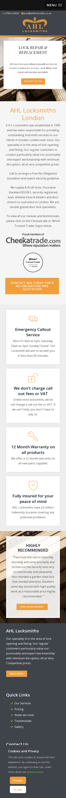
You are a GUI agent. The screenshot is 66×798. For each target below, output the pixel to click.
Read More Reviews (32, 606)
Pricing (19, 709)
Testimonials (23, 721)
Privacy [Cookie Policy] (18, 780)
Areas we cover (24, 715)
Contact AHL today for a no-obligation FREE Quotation (32, 286)
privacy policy (35, 772)
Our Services (22, 703)
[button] (54, 5)
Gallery (19, 727)
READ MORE (16, 673)
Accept (17, 789)
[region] (33, 68)
